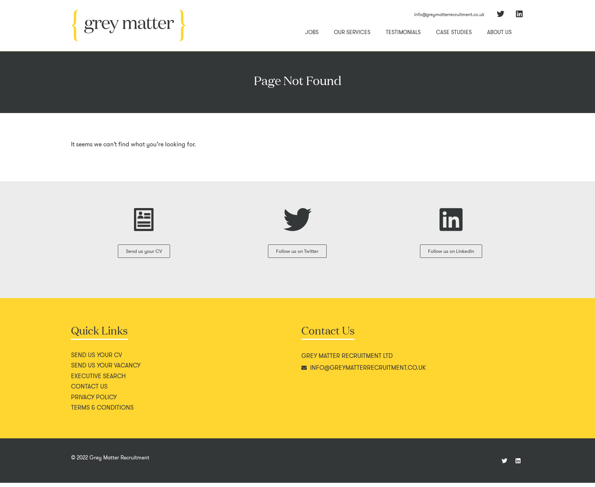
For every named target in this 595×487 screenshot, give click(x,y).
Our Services (352, 32)
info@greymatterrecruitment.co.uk (449, 14)
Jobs (312, 32)
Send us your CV (96, 359)
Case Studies (454, 32)
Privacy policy (94, 401)
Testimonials (403, 32)
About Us (499, 32)
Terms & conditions (102, 412)
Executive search (98, 380)
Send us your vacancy (105, 370)
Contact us (89, 391)
